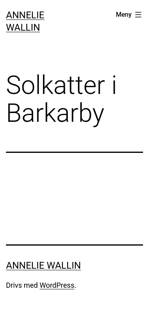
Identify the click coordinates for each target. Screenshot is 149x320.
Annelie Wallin (43, 265)
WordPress (57, 285)
